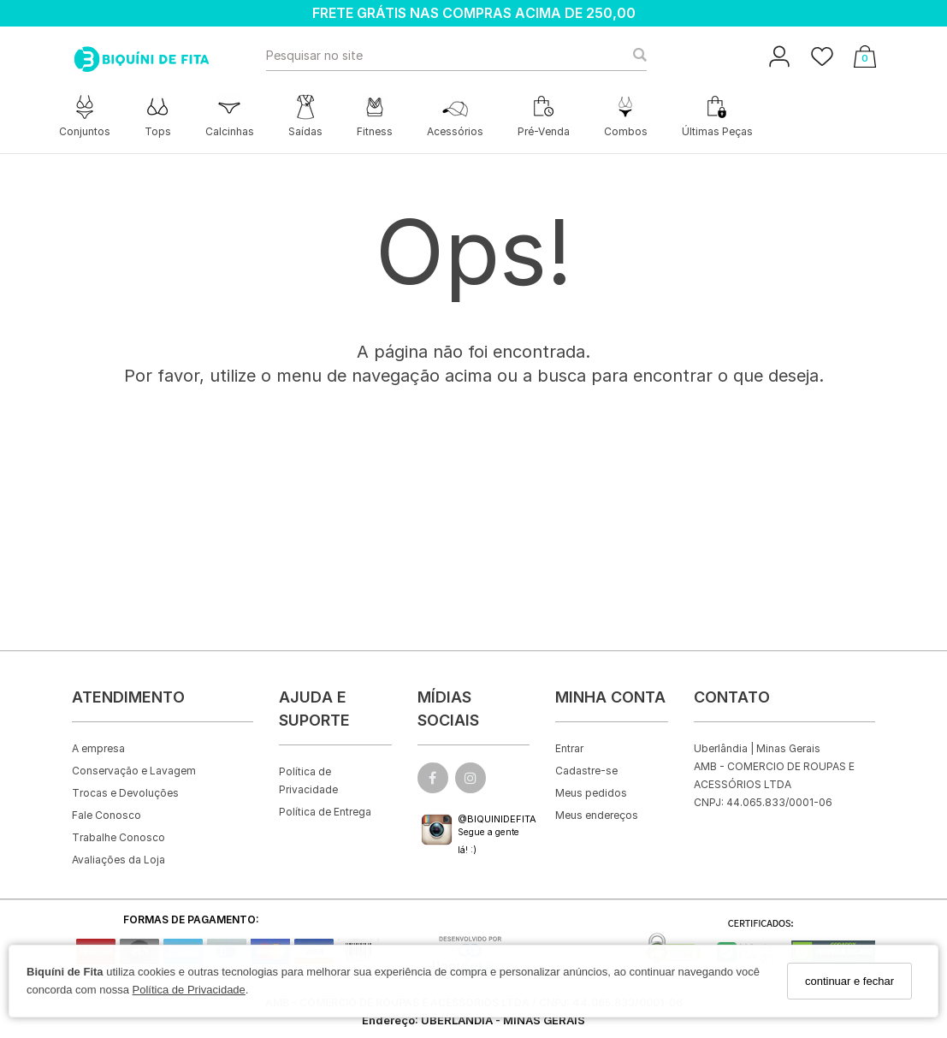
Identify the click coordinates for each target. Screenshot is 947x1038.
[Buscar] (635, 55)
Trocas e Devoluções (125, 792)
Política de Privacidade (189, 989)
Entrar (569, 748)
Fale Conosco (106, 815)
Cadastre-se (586, 770)
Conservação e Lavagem (134, 770)
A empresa (98, 748)
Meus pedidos (591, 792)
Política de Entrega (325, 811)
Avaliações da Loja (118, 859)
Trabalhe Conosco (118, 837)
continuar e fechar (849, 981)
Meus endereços (596, 815)
